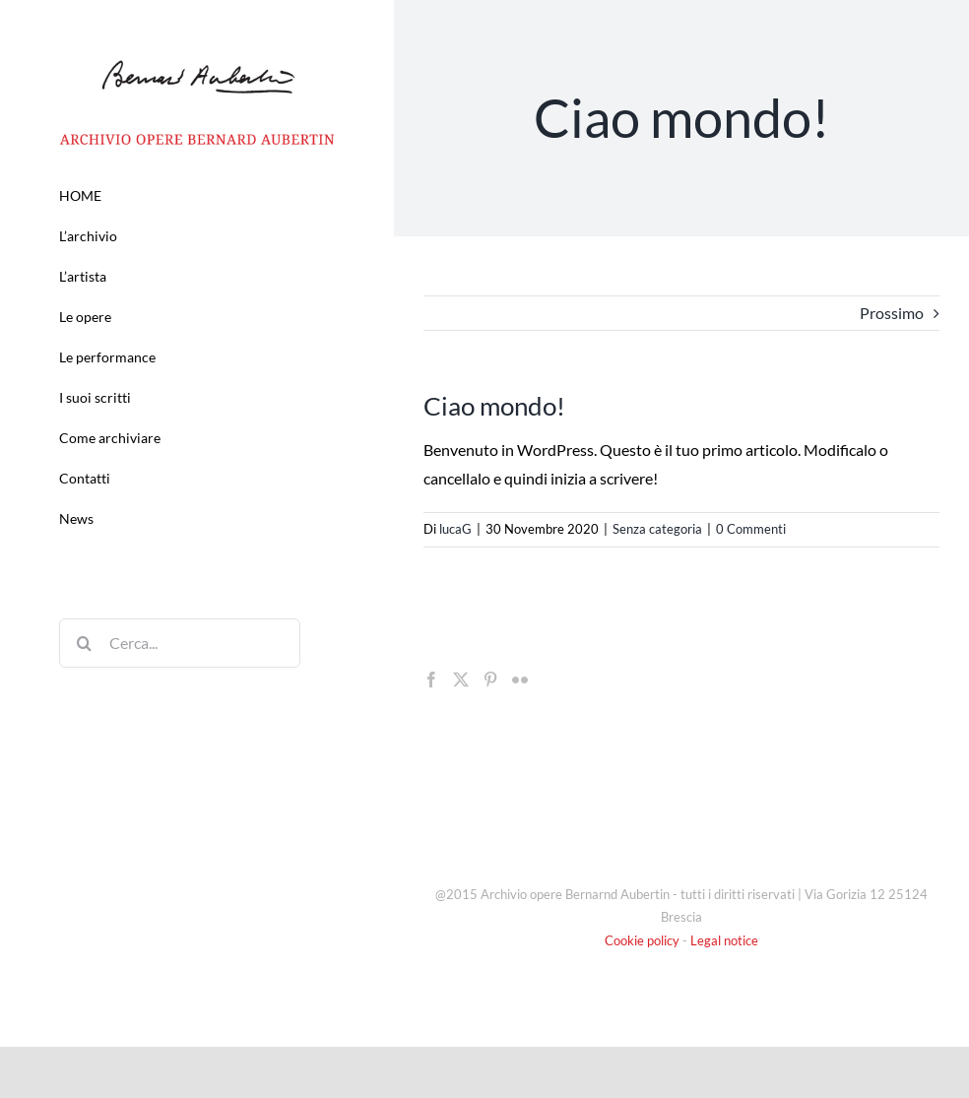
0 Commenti (751, 529)
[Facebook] (431, 679)
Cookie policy (642, 940)
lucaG (455, 529)
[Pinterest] (490, 679)
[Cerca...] (179, 643)
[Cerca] (83, 643)
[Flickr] (520, 679)
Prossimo (892, 312)
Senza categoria (657, 529)
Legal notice (724, 940)
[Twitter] (461, 679)
